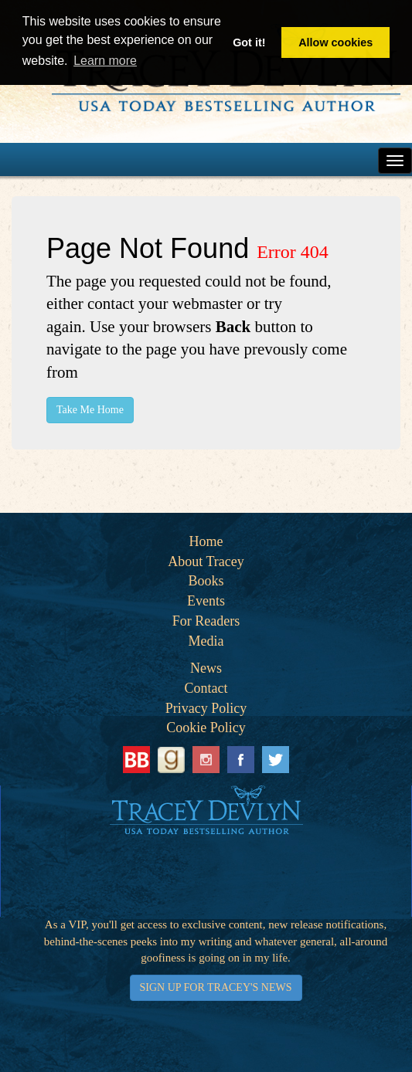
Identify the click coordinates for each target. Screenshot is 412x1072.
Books (205, 581)
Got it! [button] (249, 42)
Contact (206, 688)
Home (206, 541)
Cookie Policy (206, 727)
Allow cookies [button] (335, 42)
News (206, 668)
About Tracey (206, 561)
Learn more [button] (105, 60)
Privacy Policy (206, 708)
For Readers (206, 621)
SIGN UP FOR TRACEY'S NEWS (216, 987)
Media (206, 641)
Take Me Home (90, 410)
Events (206, 601)
